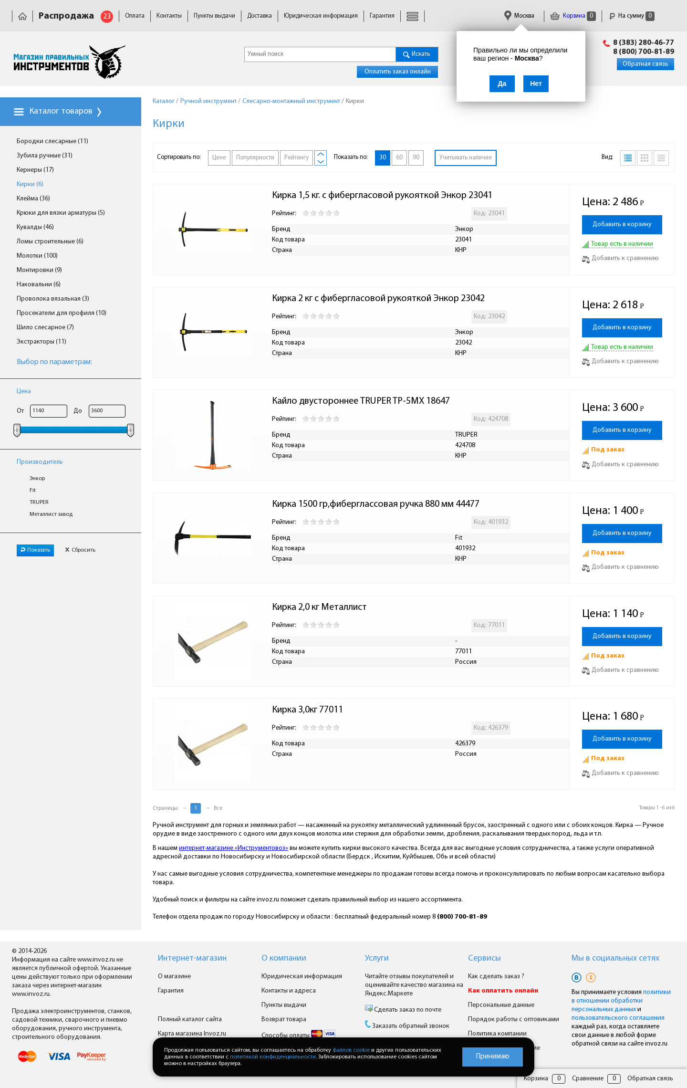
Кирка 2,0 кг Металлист (320, 607)
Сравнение (588, 1078)
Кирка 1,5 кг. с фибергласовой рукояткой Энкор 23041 (382, 195)
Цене (219, 158)
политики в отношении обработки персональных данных (621, 1001)
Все (218, 808)
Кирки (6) (30, 184)
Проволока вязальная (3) (53, 299)
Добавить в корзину (622, 224)
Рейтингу (296, 158)
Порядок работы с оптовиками (513, 1019)
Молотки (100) (37, 256)
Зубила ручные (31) (45, 155)
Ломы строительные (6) (50, 241)
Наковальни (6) (39, 284)
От (20, 411)
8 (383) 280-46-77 (643, 43)
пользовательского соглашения (618, 1018)
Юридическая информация (321, 16)
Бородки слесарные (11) (52, 141)
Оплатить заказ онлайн (397, 71)
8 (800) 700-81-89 (643, 52)
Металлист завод (51, 514)
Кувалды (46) (35, 227)
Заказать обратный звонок (410, 1026)
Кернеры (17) (35, 170)
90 (416, 158)
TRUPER (39, 502)
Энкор (37, 478)
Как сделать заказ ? (496, 976)
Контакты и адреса (288, 990)
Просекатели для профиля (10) (61, 313)
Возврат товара (283, 1019)
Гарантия (382, 16)
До (77, 411)
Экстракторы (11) (41, 341)
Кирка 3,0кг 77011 (307, 710)
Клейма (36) (33, 198)
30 (382, 158)
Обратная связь (645, 64)
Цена (24, 391)
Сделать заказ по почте (407, 1010)
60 (399, 158)
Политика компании (497, 1033)
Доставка (259, 16)
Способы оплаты (298, 1035)
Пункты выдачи (214, 16)
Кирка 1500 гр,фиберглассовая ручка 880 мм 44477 (375, 504)
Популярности (255, 158)
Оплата (135, 16)
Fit (33, 490)
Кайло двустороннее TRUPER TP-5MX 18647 (361, 401)
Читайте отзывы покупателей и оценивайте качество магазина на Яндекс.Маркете (414, 985)
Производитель (40, 462)
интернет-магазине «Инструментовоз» (233, 848)
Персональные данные (501, 1005)
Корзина (573, 16)
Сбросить (80, 550)
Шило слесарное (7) (45, 327)
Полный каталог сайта (190, 1019)
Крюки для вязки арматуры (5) (61, 213)
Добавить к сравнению (620, 258)
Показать (35, 550)
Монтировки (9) (39, 270)
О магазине (174, 976)
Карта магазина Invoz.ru (192, 1033)
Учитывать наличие (465, 158)
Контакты (169, 16)
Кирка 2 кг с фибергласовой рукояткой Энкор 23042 (378, 298)
